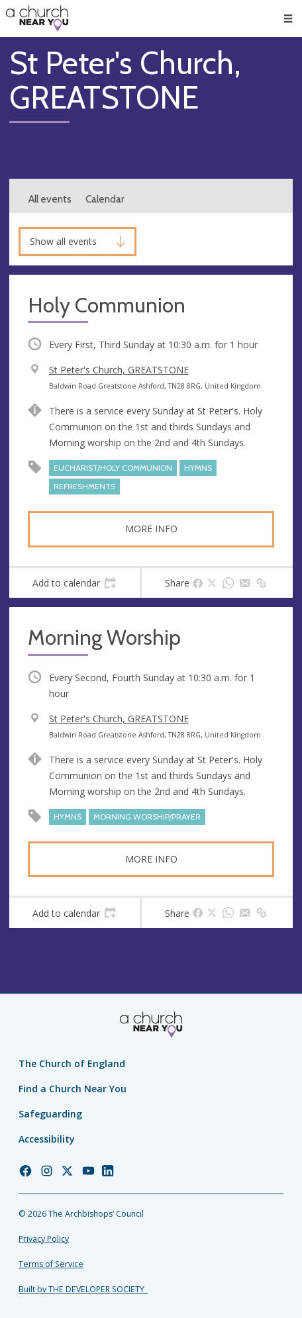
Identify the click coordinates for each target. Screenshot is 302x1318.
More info (151, 528)
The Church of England (72, 1063)
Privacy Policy (44, 1239)
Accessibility (47, 1139)
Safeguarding (50, 1113)
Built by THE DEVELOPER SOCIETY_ (83, 1289)
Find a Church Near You (72, 1088)
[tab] (74, 583)
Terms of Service (51, 1264)
